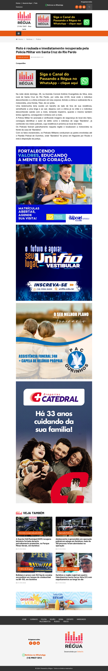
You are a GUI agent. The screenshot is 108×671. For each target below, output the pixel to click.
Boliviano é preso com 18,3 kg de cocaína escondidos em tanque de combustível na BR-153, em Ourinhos (34, 577)
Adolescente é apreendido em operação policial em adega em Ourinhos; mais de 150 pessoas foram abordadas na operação (74, 542)
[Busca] (89, 7)
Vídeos (66, 621)
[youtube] (84, 6)
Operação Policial (65, 533)
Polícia (38, 39)
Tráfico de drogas (25, 569)
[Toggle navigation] (18, 33)
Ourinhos (34, 619)
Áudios (57, 621)
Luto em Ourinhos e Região (68, 569)
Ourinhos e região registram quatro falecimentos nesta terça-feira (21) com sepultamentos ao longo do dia (74, 577)
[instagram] (80, 6)
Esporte (70, 619)
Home (18, 3)
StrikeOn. (80, 652)
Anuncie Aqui (27, 3)
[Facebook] (77, 6)
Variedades (81, 619)
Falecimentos (44, 621)
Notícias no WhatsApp (54, 5)
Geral (61, 619)
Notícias (29, 39)
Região (52, 619)
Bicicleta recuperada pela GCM (30, 533)
